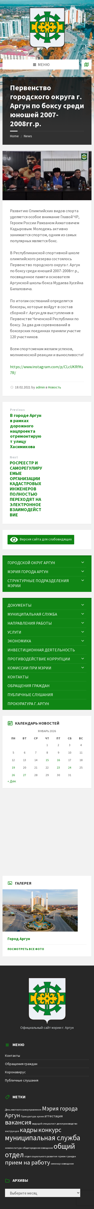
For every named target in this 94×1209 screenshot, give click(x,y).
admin (40, 387)
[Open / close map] (86, 64)
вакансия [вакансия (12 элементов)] (18, 1122)
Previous (17, 410)
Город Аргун (19, 938)
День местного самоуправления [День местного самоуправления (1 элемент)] (23, 1109)
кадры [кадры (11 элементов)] (29, 1130)
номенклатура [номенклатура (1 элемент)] (13, 1148)
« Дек (12, 781)
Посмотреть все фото (26, 949)
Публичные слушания (21, 1080)
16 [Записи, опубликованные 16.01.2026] (58, 760)
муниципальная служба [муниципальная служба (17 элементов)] (42, 1137)
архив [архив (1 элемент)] (40, 1116)
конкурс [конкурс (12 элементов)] (49, 1130)
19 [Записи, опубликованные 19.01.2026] (13, 767)
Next (14, 457)
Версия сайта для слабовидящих (41, 539)
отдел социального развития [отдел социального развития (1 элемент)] (41, 1156)
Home (14, 136)
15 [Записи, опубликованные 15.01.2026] (47, 760)
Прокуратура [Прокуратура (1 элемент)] (28, 1116)
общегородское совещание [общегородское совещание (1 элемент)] (38, 1148)
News (28, 136)
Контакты (12, 1055)
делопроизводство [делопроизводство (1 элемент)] (67, 1123)
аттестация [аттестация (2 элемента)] (53, 1116)
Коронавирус (15, 1072)
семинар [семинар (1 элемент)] (56, 1163)
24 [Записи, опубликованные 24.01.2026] (69, 767)
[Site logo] (47, 49)
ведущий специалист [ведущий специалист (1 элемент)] (44, 1123)
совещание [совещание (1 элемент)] (67, 1163)
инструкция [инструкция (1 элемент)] (12, 1131)
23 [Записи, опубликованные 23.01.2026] (58, 767)
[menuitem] (47, 562)
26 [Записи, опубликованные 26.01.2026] (13, 775)
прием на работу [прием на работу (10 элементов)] (27, 1162)
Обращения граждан (21, 1064)
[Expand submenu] (82, 562)
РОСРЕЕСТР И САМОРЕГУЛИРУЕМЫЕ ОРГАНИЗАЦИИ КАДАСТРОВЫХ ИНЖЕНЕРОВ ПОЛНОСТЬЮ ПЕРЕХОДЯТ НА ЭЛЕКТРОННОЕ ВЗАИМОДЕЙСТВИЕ (26, 489)
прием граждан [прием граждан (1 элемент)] (67, 1156)
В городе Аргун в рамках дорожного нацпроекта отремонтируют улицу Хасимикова (25, 430)
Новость (54, 387)
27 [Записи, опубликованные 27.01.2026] (24, 775)
